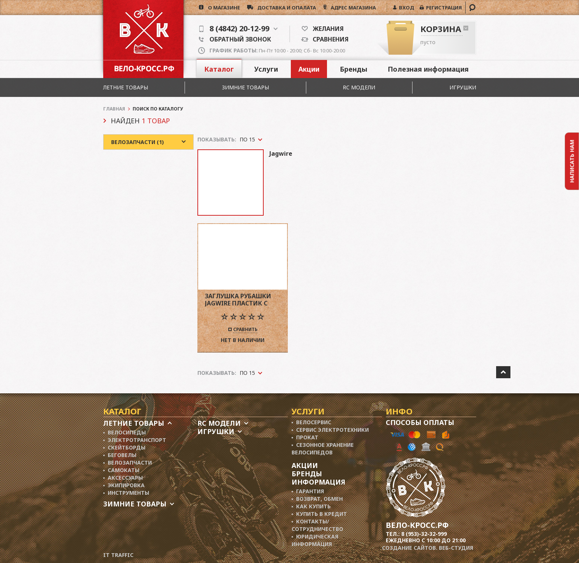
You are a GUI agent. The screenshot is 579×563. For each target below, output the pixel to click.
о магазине (221, 7)
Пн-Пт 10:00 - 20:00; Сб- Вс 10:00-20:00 (277, 50)
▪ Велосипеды (124, 432)
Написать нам (572, 161)
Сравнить (245, 330)
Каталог (219, 69)
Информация (318, 482)
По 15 (247, 372)
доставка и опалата (284, 7)
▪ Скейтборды (124, 447)
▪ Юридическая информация (315, 540)
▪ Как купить (311, 506)
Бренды (353, 69)
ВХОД (405, 7)
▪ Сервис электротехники (330, 429)
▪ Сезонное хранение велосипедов (323, 448)
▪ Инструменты (126, 492)
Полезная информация (428, 69)
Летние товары (125, 87)
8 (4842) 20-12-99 (238, 28)
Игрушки (462, 87)
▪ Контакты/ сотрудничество (317, 525)
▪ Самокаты (121, 470)
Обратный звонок (235, 39)
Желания (326, 29)
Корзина (440, 29)
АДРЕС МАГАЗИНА (353, 7)
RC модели (359, 87)
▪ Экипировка (124, 485)
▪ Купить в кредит (319, 513)
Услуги (266, 69)
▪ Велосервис (312, 422)
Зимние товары (245, 87)
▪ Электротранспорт (135, 439)
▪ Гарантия (308, 491)
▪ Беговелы (120, 455)
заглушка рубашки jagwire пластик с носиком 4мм (238, 300)
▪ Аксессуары (123, 477)
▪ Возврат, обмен (317, 498)
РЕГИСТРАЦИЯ (443, 7)
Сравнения (328, 39)
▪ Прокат (305, 437)
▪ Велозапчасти (127, 462)
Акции (308, 69)
